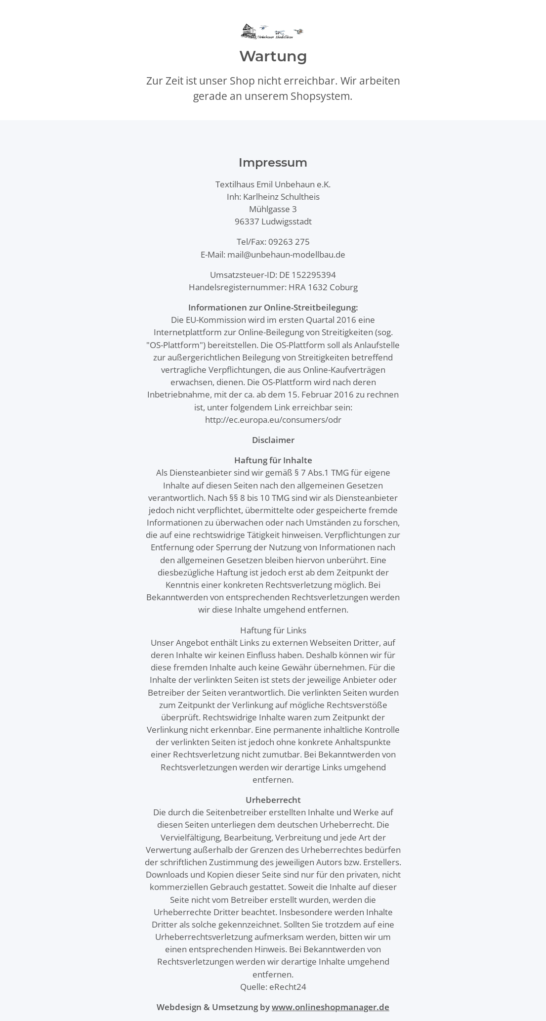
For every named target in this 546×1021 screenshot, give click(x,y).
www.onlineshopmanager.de (330, 1007)
